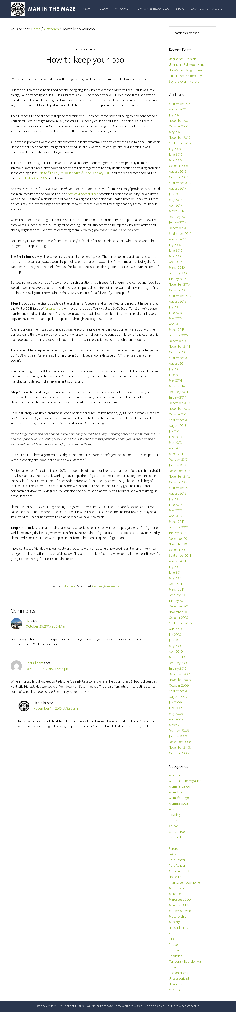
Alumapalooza (178, 803)
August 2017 (177, 188)
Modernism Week (180, 911)
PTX (171, 939)
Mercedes (175, 894)
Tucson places (178, 973)
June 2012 (175, 505)
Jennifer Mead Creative (183, 1006)
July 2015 (175, 307)
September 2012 (180, 488)
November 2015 (179, 284)
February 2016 (178, 273)
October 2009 (179, 685)
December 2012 (179, 471)
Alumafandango (179, 786)
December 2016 (179, 228)
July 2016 (175, 245)
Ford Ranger (177, 860)
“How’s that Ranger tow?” (186, 70)
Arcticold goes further (83, 194)
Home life (175, 877)
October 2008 (179, 753)
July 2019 (175, 149)
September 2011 (180, 556)
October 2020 (178, 126)
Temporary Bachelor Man (185, 962)
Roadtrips (175, 956)
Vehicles (174, 990)
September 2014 (180, 358)
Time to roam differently (185, 76)
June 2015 (175, 313)
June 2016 (175, 251)
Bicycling (174, 815)
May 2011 (175, 578)
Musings (174, 922)
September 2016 (180, 234)
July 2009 (175, 702)
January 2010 (177, 668)
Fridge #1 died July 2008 (55, 173)
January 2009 (178, 736)
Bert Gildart (34, 663)
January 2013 (177, 465)
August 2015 (177, 301)
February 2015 (178, 335)
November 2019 (179, 138)
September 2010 (180, 623)
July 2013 (175, 431)
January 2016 (177, 279)
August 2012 (177, 493)
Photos (174, 933)
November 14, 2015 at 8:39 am (55, 708)
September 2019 (180, 143)
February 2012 (178, 527)
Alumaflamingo (179, 798)
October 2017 (178, 177)
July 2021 (175, 115)
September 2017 (180, 183)
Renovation (176, 950)
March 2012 (176, 522)
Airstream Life (54, 309)
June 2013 (175, 437)
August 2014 (177, 364)
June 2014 (175, 375)
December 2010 (180, 606)
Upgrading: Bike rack (182, 59)
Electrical (175, 837)
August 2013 (177, 426)
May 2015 (175, 318)
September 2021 (180, 104)
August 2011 (177, 561)
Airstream (97, 586)
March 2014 (177, 386)
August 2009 (178, 697)
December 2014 (179, 341)
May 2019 (175, 160)
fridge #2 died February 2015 (91, 173)
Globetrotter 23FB (181, 871)
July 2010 (175, 635)
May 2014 (175, 380)
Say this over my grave (184, 82)
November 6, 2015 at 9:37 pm (47, 669)
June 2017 (175, 194)
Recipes (174, 945)
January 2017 (177, 222)
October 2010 (178, 618)
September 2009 (180, 691)
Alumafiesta (177, 792)
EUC (171, 843)
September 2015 (180, 296)
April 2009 (176, 719)
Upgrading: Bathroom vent (186, 65)
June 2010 (176, 640)
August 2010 (178, 629)
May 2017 (175, 200)
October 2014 (178, 352)
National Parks (178, 928)
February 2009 (179, 731)
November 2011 (179, 544)
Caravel (174, 826)
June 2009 (176, 708)
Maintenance (111, 586)
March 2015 (176, 330)
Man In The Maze (45, 9)
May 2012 (175, 510)
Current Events (179, 832)
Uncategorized (179, 979)
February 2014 (178, 392)
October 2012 (178, 482)
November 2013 (179, 409)
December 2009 (180, 674)
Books (173, 820)
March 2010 (177, 657)
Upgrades (175, 984)
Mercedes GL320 (180, 905)
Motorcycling (178, 916)
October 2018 (178, 166)
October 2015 (178, 290)
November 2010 (179, 612)
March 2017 (177, 211)
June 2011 (175, 572)
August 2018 (177, 172)
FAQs (172, 854)
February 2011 (178, 595)
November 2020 (180, 121)
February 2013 (178, 460)
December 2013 (179, 403)
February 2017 (178, 217)
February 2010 (178, 663)
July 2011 (174, 567)
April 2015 (175, 324)
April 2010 (176, 652)
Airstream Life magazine (185, 781)
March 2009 (177, 725)
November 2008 (180, 748)
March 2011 (176, 589)
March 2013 (176, 454)
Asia (172, 809)
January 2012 (177, 533)
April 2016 (176, 262)
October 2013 (178, 414)
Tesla (172, 967)
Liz (28, 621)
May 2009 (176, 714)
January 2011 (177, 601)
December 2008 (180, 742)
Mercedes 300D (180, 899)
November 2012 (179, 476)
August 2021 (177, 109)
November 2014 (179, 347)
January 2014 (177, 397)
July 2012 (175, 499)
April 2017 (175, 205)
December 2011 (179, 539)
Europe (174, 849)
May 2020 (176, 132)
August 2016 (177, 239)
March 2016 (177, 268)
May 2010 (175, 646)
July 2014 (175, 369)
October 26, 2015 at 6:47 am (46, 626)
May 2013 (175, 443)
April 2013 (175, 448)
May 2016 (175, 256)
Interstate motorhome (184, 883)
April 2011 (175, 584)
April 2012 (175, 516)
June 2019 (175, 155)
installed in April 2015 (33, 178)
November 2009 (180, 680)
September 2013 (180, 420)
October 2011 (178, 550)
